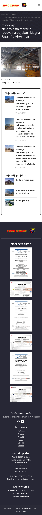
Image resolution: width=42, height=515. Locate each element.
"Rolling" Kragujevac (24, 180)
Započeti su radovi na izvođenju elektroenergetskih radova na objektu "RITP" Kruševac (25, 103)
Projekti (21, 437)
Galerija (21, 443)
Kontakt (21, 446)
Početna (4, 14)
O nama (21, 434)
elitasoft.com (21, 511)
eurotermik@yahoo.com (25, 479)
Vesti (14, 14)
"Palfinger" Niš (22, 200)
